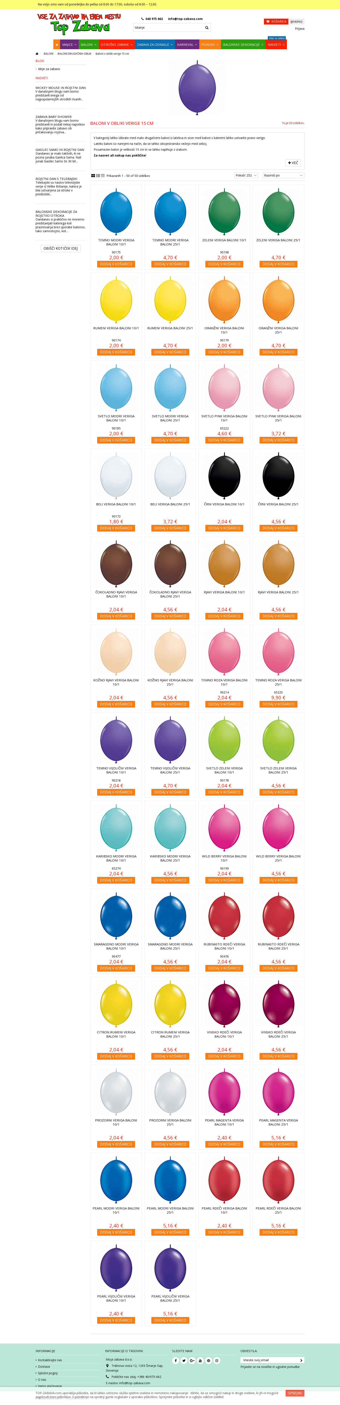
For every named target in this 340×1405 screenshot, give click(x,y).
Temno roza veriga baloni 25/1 (278, 682)
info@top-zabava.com (134, 1383)
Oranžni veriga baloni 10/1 (224, 330)
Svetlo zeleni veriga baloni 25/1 (278, 770)
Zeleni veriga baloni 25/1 (278, 240)
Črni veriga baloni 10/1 (224, 504)
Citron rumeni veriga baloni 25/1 (170, 1034)
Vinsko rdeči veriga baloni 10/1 (224, 1034)
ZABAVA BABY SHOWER (54, 116)
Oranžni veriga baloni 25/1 (278, 330)
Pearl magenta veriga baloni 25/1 (278, 1122)
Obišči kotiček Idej (61, 248)
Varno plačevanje (50, 1386)
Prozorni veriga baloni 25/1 (170, 1122)
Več (293, 162)
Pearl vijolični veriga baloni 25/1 (170, 1298)
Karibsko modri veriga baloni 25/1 (170, 858)
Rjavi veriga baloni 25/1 (278, 592)
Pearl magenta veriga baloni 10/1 (224, 1122)
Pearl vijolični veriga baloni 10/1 (116, 1298)
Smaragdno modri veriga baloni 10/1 (116, 946)
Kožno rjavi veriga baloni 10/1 (116, 682)
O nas (42, 1380)
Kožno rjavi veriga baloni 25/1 (170, 682)
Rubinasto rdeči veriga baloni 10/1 (224, 946)
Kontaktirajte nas (50, 1360)
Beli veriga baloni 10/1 (116, 504)
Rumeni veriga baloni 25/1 (170, 328)
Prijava (299, 28)
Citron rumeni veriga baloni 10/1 (116, 1034)
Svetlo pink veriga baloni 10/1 (224, 418)
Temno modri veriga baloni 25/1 (170, 242)
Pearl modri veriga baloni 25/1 (170, 1210)
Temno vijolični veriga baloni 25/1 (170, 770)
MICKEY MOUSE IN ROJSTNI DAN (61, 87)
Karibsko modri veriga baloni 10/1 (116, 858)
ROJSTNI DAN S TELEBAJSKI (56, 178)
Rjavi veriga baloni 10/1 (224, 592)
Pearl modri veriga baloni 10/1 (116, 1210)
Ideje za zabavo (49, 69)
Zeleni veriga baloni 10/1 (224, 240)
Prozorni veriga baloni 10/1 (116, 1122)
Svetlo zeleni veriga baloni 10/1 (224, 770)
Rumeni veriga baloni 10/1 (116, 328)
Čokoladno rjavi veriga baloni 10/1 (116, 594)
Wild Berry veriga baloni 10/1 (224, 858)
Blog (40, 61)
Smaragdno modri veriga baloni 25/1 (170, 946)
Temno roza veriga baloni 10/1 (224, 682)
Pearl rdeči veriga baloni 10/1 (224, 1210)
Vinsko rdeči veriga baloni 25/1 (278, 1034)
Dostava (44, 1367)
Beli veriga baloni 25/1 (170, 504)
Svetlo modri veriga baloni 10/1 (116, 418)
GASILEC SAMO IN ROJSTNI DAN (60, 149)
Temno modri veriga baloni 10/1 (116, 242)
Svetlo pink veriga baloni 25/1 (278, 418)
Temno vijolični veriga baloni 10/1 (116, 770)
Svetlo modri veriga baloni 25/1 (170, 418)
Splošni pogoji (48, 1373)
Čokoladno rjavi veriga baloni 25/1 (170, 594)
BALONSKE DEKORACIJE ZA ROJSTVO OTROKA (56, 213)
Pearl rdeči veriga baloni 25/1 (278, 1210)
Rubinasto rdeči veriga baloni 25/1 (278, 946)
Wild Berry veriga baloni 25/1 (278, 858)
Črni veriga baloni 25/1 (278, 504)
